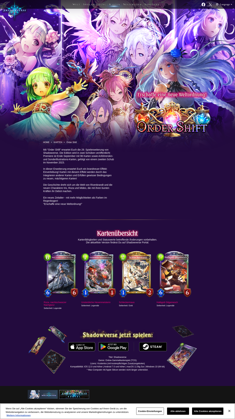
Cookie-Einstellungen (150, 411)
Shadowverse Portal (137, 242)
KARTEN (58, 142)
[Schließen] (229, 411)
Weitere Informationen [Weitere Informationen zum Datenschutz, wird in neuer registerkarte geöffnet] (19, 415)
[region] (117, 411)
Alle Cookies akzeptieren (207, 411)
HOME (46, 142)
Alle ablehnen (178, 411)
